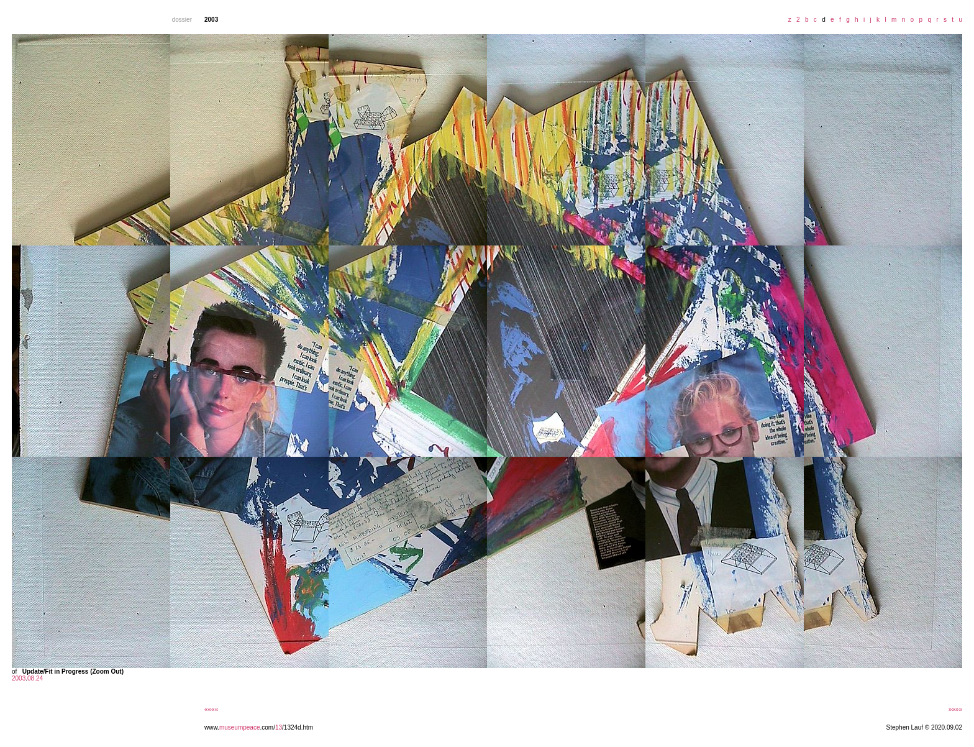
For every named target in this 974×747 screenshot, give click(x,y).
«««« (211, 709)
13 (278, 727)
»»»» (955, 709)
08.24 (35, 678)
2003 (18, 678)
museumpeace (239, 727)
